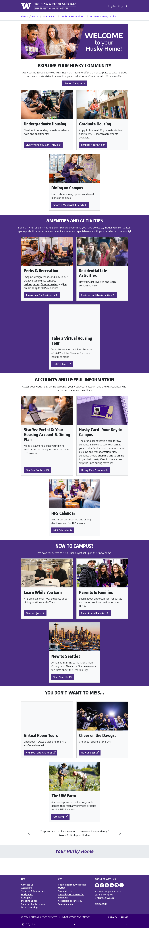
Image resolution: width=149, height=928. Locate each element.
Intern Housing (29, 907)
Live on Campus (73, 83)
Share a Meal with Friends (68, 205)
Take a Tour (60, 364)
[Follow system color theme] (23, 924)
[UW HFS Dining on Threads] (107, 885)
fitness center (49, 284)
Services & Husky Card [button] (102, 16)
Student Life (65, 891)
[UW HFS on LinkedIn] (116, 885)
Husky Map (101, 903)
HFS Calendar (61, 530)
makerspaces (31, 284)
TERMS (124, 917)
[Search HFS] (126, 6)
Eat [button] (34, 16)
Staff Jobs (26, 897)
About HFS (26, 887)
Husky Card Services (93, 470)
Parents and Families (93, 613)
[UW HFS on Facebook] (97, 885)
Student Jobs (33, 613)
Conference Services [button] (72, 16)
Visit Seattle (60, 677)
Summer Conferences (33, 904)
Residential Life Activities (96, 295)
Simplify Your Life (91, 144)
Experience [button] (49, 16)
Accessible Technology (70, 900)
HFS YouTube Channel (39, 752)
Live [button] (23, 16)
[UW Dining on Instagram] (102, 885)
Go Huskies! (88, 752)
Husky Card (27, 894)
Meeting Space (29, 900)
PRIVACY (112, 917)
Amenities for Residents (40, 295)
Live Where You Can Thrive (42, 144)
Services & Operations (33, 891)
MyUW (61, 887)
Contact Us (27, 884)
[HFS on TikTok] (121, 885)
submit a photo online (111, 455)
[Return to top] (74, 924)
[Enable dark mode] (29, 924)
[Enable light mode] (35, 924)
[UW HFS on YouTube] (112, 885)
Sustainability (65, 904)
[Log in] (114, 6)
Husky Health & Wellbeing (72, 884)
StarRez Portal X (35, 470)
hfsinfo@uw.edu (105, 897)
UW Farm (58, 816)
